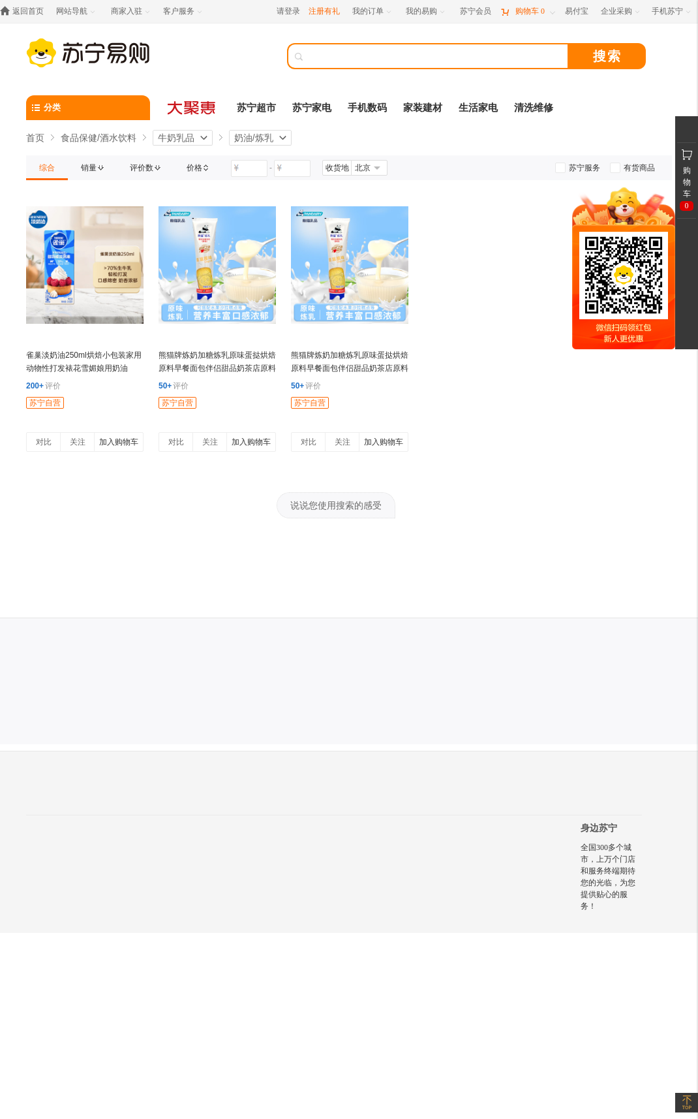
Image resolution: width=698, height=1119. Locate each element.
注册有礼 (324, 11)
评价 (43, 385)
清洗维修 (533, 107)
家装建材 (422, 107)
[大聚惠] (192, 107)
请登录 (288, 11)
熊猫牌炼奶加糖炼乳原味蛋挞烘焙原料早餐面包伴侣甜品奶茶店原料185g (217, 368)
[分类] (88, 107)
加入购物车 (118, 442)
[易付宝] (576, 11)
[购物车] (527, 11)
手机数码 (367, 107)
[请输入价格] (249, 168)
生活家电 (478, 107)
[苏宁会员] (475, 11)
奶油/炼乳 (253, 138)
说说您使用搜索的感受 (336, 505)
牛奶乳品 (176, 138)
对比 (44, 442)
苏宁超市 (256, 107)
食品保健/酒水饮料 (98, 138)
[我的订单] (373, 11)
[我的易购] (426, 11)
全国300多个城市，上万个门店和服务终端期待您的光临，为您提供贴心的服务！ (608, 877)
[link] (47, 167)
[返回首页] (25, 11)
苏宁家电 (311, 107)
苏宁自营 (45, 402)
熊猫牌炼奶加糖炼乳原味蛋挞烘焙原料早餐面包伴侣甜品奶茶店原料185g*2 (349, 368)
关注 (77, 442)
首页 (35, 138)
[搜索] (437, 56)
